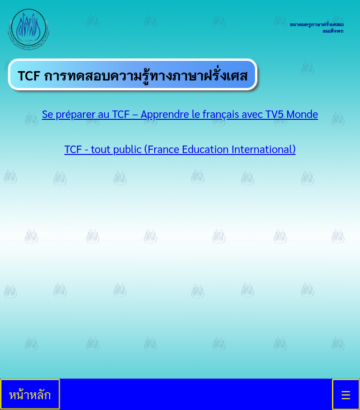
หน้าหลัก (30, 394)
